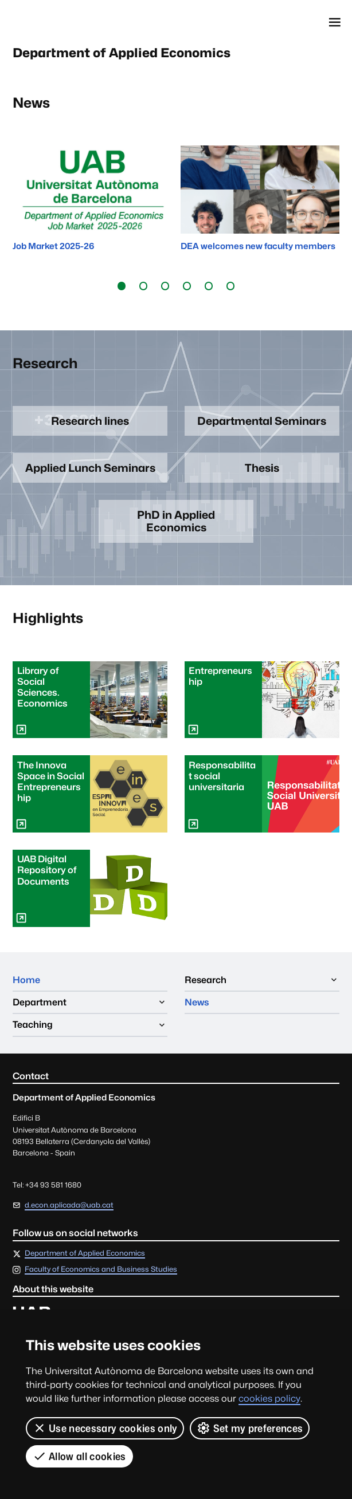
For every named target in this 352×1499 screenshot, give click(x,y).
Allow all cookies (79, 1456)
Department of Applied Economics (123, 53)
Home (26, 980)
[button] (121, 286)
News (197, 1002)
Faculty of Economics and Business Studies (101, 1270)
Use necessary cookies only (105, 1428)
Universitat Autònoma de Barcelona (64, 22)
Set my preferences (250, 1428)
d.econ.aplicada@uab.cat (69, 1205)
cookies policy (269, 1398)
